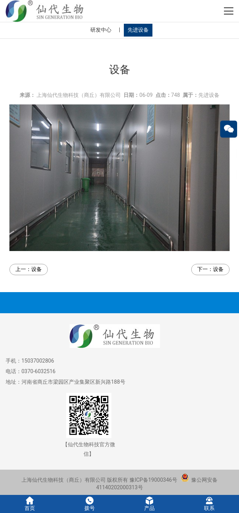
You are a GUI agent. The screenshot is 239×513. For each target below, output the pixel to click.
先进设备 (138, 30)
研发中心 (100, 30)
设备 (36, 266)
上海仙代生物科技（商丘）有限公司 (79, 92)
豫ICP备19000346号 (153, 480)
